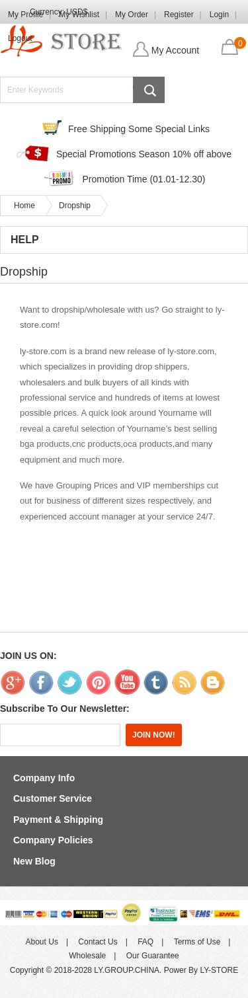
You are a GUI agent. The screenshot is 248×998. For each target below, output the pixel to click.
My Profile (25, 14)
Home (24, 205)
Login (219, 14)
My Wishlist (79, 14)
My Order (131, 14)
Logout (20, 38)
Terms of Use (197, 941)
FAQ (145, 941)
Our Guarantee (152, 955)
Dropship (75, 205)
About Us (42, 941)
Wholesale (87, 955)
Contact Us (97, 941)
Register (179, 14)
